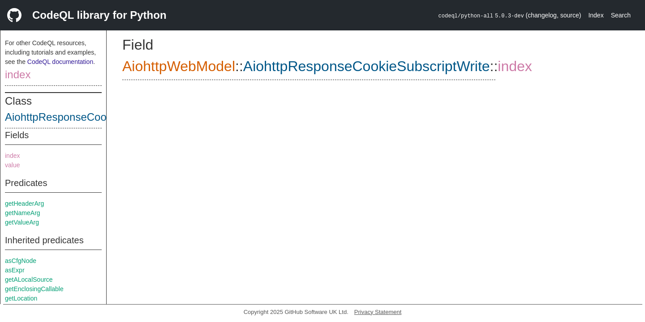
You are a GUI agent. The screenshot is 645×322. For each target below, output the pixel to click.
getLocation (21, 298)
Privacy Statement (378, 312)
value (12, 165)
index (17, 74)
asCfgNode (20, 260)
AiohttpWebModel (178, 66)
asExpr (15, 270)
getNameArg (22, 212)
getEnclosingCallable (34, 288)
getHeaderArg (24, 203)
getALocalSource (29, 279)
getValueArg (22, 222)
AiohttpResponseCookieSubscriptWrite (97, 117)
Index (595, 15)
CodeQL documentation (60, 61)
